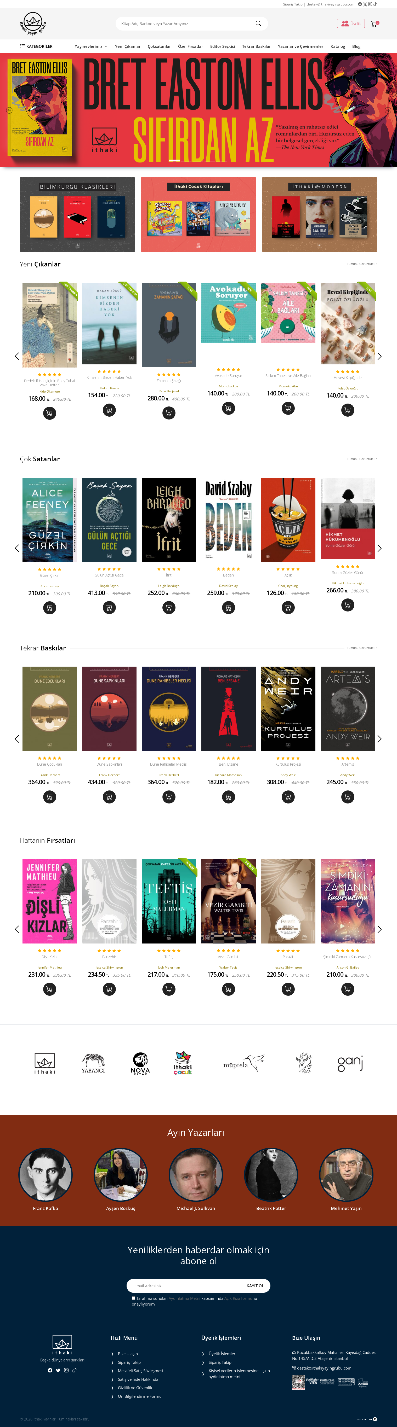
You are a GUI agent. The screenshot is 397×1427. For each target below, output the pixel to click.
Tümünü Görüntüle (362, 263)
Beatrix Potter (271, 1208)
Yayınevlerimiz (91, 46)
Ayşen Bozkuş (120, 1208)
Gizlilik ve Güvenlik (135, 1387)
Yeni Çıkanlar (127, 46)
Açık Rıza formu (238, 1298)
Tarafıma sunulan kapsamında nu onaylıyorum (194, 1301)
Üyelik (351, 23)
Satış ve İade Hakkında (138, 1379)
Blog (356, 46)
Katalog (338, 46)
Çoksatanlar (159, 46)
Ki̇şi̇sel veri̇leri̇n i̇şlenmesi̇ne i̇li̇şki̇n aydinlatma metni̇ (239, 1373)
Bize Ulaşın (128, 1353)
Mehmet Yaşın (346, 1208)
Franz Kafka (45, 1208)
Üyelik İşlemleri (222, 1353)
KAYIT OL (255, 1285)
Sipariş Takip (293, 4)
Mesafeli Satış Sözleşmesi (140, 1370)
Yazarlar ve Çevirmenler (300, 46)
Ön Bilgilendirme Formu (140, 1396)
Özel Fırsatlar (190, 46)
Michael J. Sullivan (196, 1208)
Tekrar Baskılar (256, 46)
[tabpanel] (198, 110)
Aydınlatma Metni (184, 1298)
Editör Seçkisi (222, 46)
